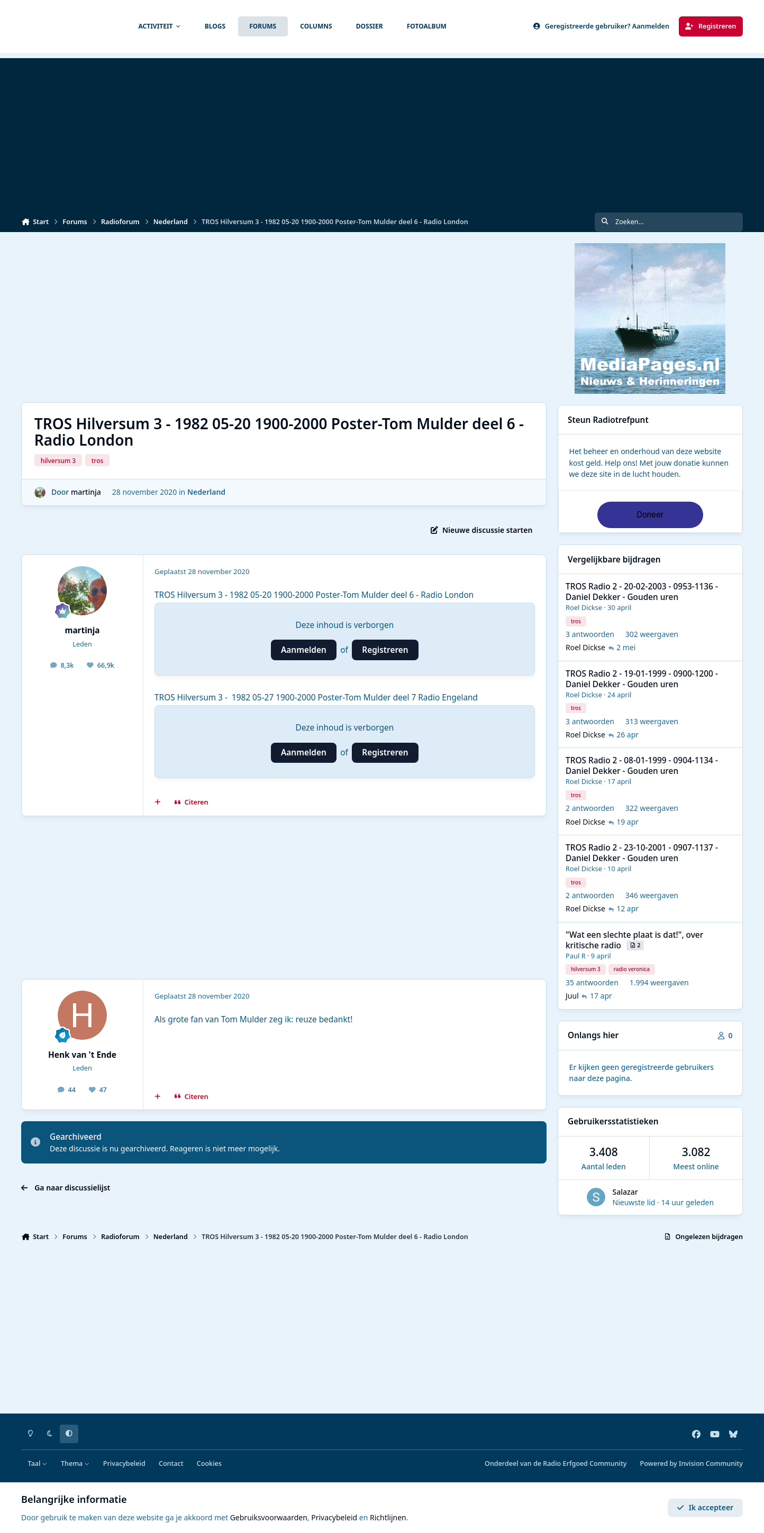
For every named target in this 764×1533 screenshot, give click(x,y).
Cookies (209, 1463)
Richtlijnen (388, 1517)
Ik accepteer (705, 1507)
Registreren (385, 649)
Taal (38, 1463)
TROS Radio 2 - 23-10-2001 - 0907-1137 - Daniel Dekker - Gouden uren (642, 853)
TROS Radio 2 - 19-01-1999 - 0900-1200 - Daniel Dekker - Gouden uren (642, 679)
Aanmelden (303, 649)
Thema (75, 1463)
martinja (86, 492)
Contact (171, 1463)
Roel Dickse (584, 608)
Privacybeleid (124, 1463)
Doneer (649, 515)
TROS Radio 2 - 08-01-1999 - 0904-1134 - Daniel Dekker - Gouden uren (642, 766)
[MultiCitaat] (158, 802)
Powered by (691, 1463)
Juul (572, 996)
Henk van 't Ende (82, 1054)
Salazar (625, 1192)
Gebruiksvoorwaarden (268, 1517)
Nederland (206, 492)
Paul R (576, 956)
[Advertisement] (382, 132)
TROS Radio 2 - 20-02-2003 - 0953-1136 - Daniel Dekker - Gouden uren (642, 592)
